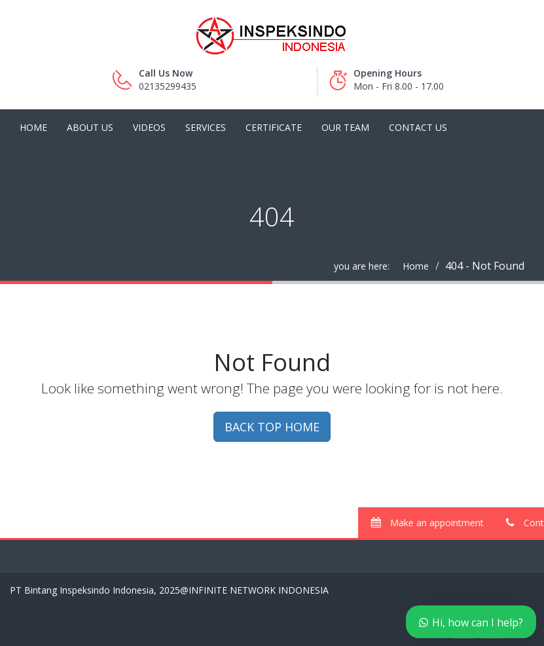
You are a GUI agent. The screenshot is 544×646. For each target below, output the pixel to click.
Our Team (345, 127)
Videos (149, 127)
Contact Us (418, 127)
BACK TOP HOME (272, 427)
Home (33, 127)
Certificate (273, 127)
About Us (90, 127)
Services (205, 127)
